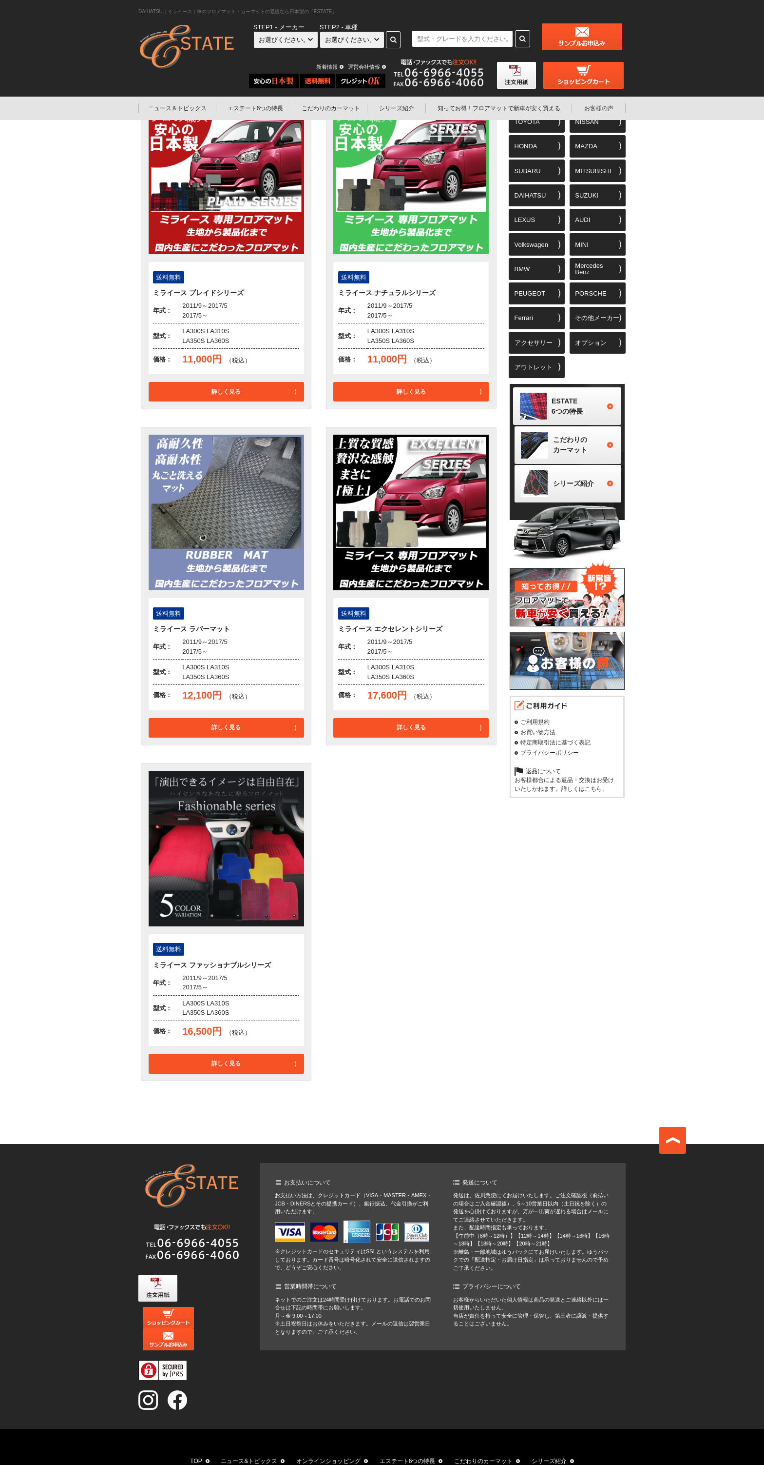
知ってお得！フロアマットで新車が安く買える (300, 1451)
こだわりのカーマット (331, 108)
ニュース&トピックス (249, 1439)
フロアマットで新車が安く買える (499, 108)
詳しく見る (226, 391)
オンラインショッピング (328, 1439)
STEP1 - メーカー (279, 27)
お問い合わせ (499, 1451)
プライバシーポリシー (549, 757)
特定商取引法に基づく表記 (555, 746)
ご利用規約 (535, 726)
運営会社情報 (364, 67)
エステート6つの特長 (256, 108)
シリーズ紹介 (396, 108)
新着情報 (327, 67)
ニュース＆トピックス (177, 108)
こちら (593, 793)
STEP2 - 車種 (339, 27)
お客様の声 (598, 108)
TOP (196, 1439)
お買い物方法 (537, 736)
